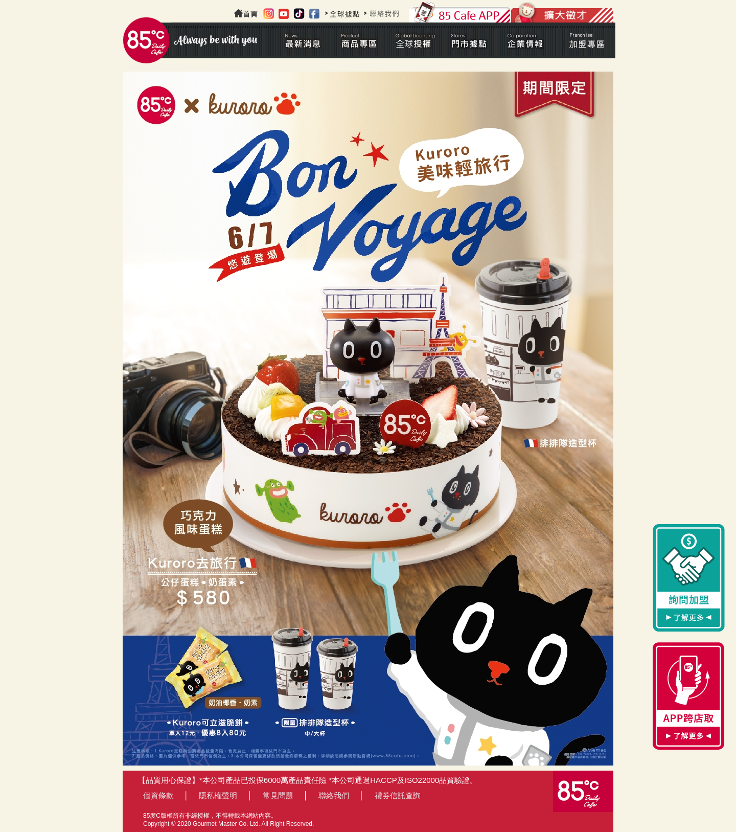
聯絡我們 (333, 795)
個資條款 (158, 795)
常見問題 (278, 795)
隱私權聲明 (218, 795)
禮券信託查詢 (398, 795)
